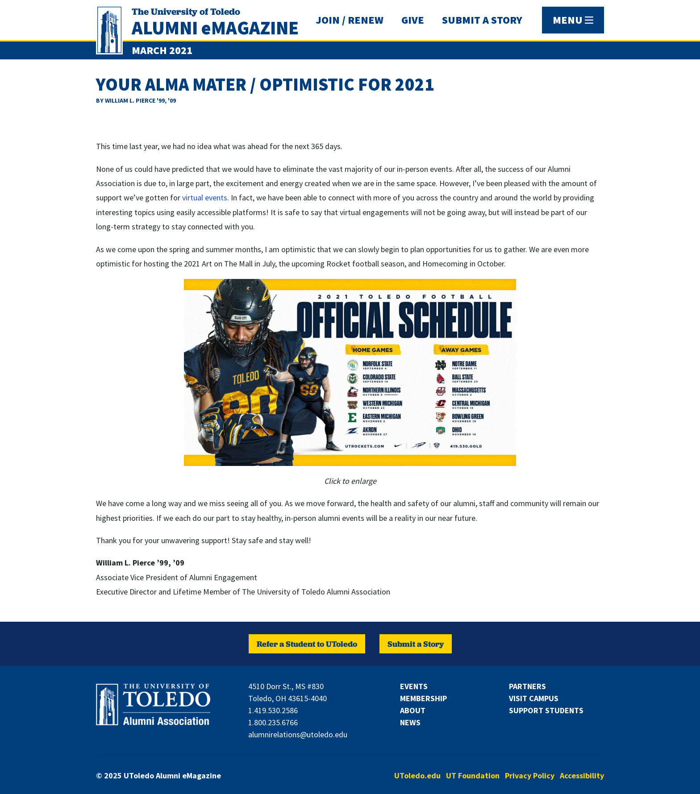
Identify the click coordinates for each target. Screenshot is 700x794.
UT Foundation (473, 775)
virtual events (204, 197)
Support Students (546, 710)
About (412, 710)
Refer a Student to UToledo (307, 644)
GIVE (412, 20)
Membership (423, 698)
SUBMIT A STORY (482, 20)
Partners (527, 686)
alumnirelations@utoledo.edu (297, 734)
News (410, 722)
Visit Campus (533, 698)
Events (414, 686)
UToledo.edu (417, 775)
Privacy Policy (529, 775)
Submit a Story (416, 644)
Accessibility (582, 775)
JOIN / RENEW (349, 20)
